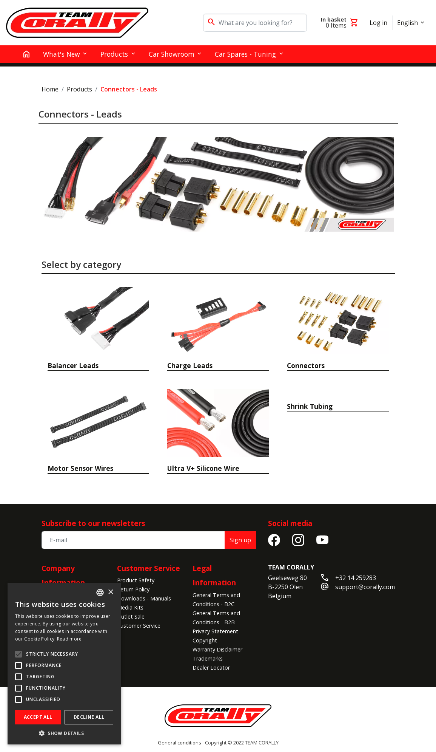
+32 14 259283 (355, 578)
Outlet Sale (131, 616)
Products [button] (114, 54)
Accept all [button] (38, 717)
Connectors (306, 365)
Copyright (205, 640)
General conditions (179, 742)
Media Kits (130, 607)
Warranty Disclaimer (217, 649)
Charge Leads (190, 365)
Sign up (240, 540)
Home (50, 89)
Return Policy (133, 589)
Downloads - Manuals (144, 598)
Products (79, 89)
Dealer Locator (211, 667)
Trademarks (208, 658)
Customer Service (148, 568)
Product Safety (135, 580)
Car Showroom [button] (171, 54)
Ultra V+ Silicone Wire (203, 468)
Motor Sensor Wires (80, 468)
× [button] (110, 592)
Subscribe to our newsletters (93, 523)
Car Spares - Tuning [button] (245, 54)
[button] (64, 733)
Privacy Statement (215, 631)
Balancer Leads (73, 365)
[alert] (64, 663)
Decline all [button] (89, 717)
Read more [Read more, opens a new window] (69, 639)
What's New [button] (61, 54)
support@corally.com (365, 587)
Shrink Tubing (310, 406)
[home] (26, 54)
